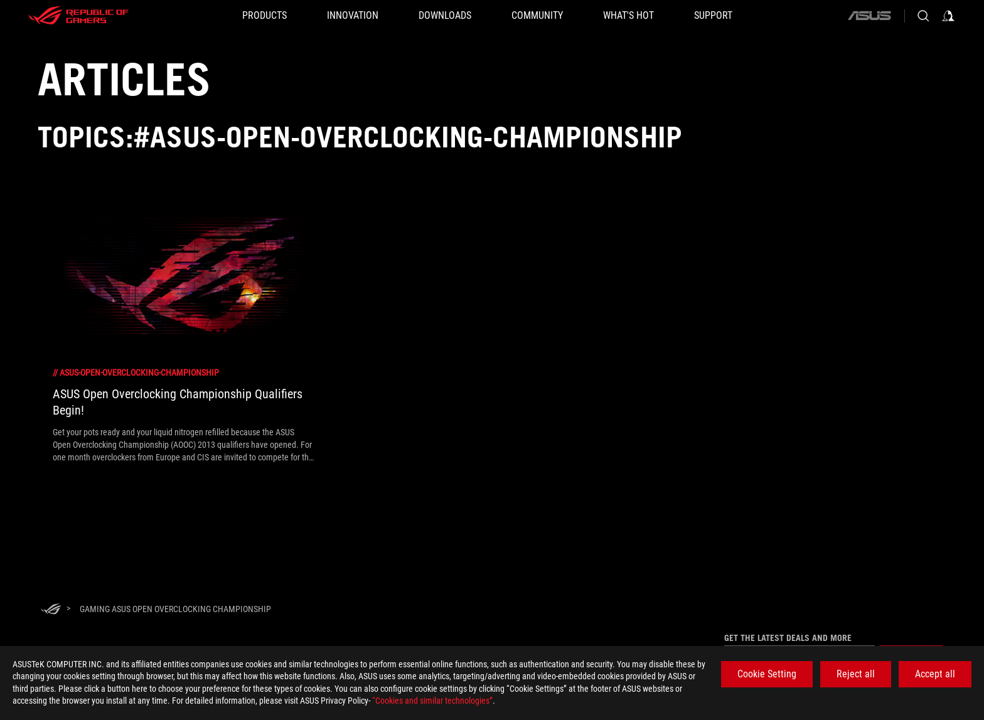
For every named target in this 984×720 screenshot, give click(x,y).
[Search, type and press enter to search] (923, 16)
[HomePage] (51, 610)
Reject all (856, 674)
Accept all (935, 674)
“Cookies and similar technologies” (432, 701)
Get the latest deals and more (788, 638)
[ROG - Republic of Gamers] (78, 15)
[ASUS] (869, 16)
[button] (264, 15)
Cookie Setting (766, 674)
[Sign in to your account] (948, 15)
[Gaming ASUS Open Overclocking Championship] (175, 609)
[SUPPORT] (713, 15)
